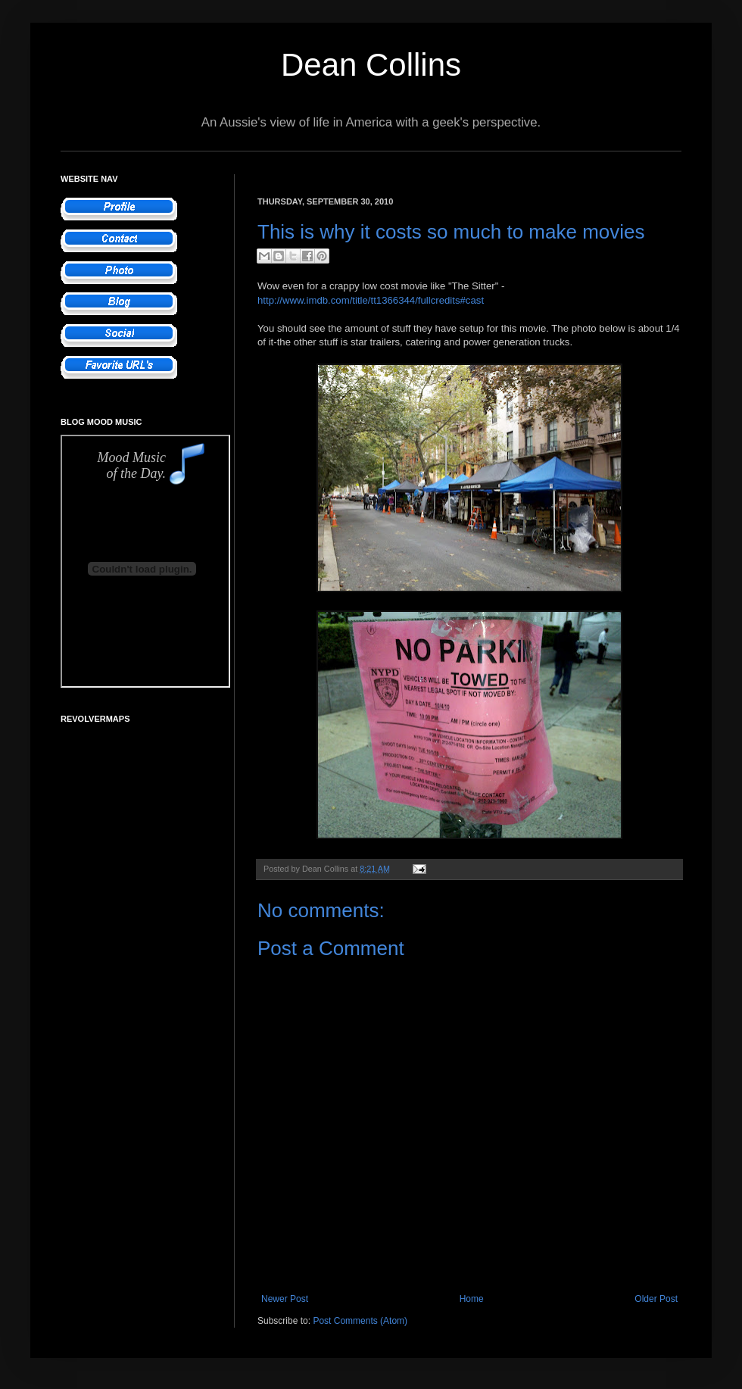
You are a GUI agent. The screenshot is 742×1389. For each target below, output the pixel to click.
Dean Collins (371, 65)
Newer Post (284, 1299)
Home (472, 1299)
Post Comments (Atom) (360, 1321)
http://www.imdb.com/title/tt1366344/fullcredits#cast (370, 300)
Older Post (656, 1299)
